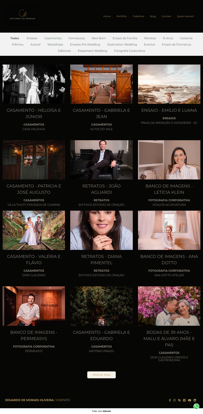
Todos (14, 38)
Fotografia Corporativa (129, 51)
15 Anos (168, 38)
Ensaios (32, 38)
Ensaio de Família (125, 38)
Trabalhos (138, 16)
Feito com (101, 411)
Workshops (55, 44)
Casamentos (53, 38)
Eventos (149, 44)
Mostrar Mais (101, 375)
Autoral (35, 44)
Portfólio (122, 16)
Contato (166, 16)
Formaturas (77, 38)
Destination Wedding (122, 44)
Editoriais (64, 51)
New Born (99, 38)
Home (107, 16)
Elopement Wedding (92, 51)
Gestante (186, 38)
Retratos (150, 38)
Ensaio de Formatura (176, 44)
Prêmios (17, 44)
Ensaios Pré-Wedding (85, 44)
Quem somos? (185, 16)
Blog (153, 16)
